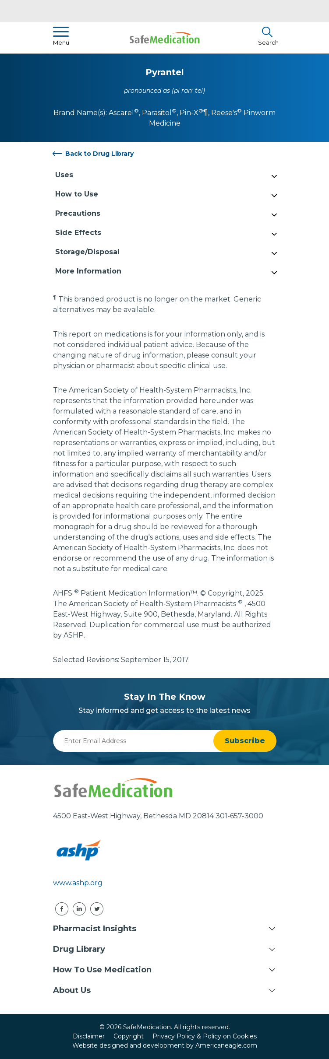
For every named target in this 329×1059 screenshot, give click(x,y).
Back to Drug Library (99, 154)
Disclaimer (89, 1036)
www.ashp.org (78, 883)
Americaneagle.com (226, 1045)
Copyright (128, 1036)
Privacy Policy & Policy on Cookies (204, 1036)
